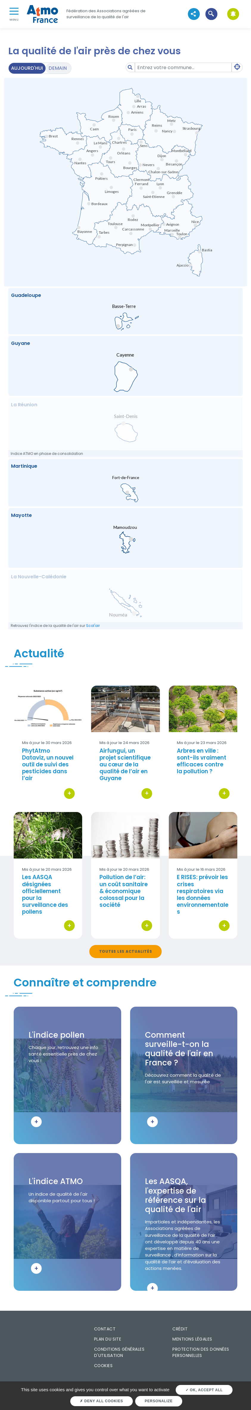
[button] (211, 14)
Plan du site (107, 1339)
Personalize (159, 1401)
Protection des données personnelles (200, 1352)
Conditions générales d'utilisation (119, 1352)
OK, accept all (204, 1390)
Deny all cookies (101, 1401)
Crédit (180, 1329)
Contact (105, 1329)
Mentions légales (192, 1339)
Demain (58, 68)
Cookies (103, 1366)
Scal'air (93, 625)
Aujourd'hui (27, 68)
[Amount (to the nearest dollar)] (183, 67)
